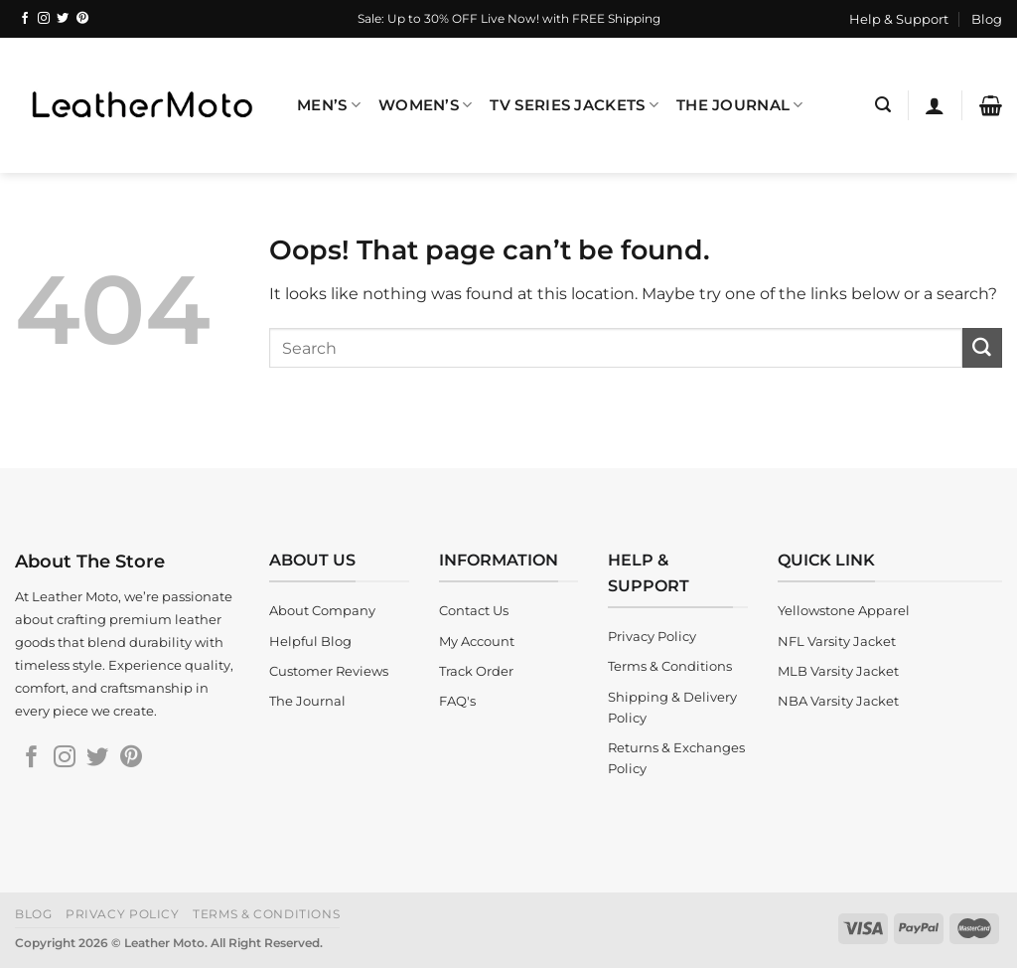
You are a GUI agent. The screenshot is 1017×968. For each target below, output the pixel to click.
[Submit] (982, 348)
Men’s (329, 104)
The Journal (739, 104)
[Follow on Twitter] (63, 19)
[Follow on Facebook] (25, 19)
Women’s (425, 104)
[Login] (934, 105)
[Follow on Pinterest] (82, 19)
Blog (986, 19)
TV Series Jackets (573, 104)
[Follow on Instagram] (44, 19)
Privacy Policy (123, 914)
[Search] (883, 104)
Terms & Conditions (266, 914)
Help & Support (898, 19)
